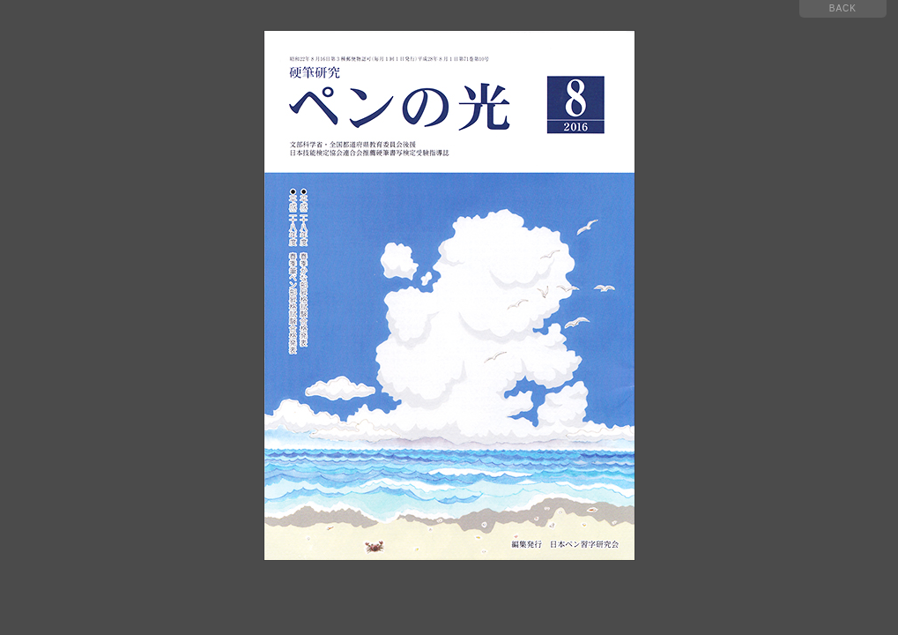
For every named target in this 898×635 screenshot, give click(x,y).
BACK (843, 8)
